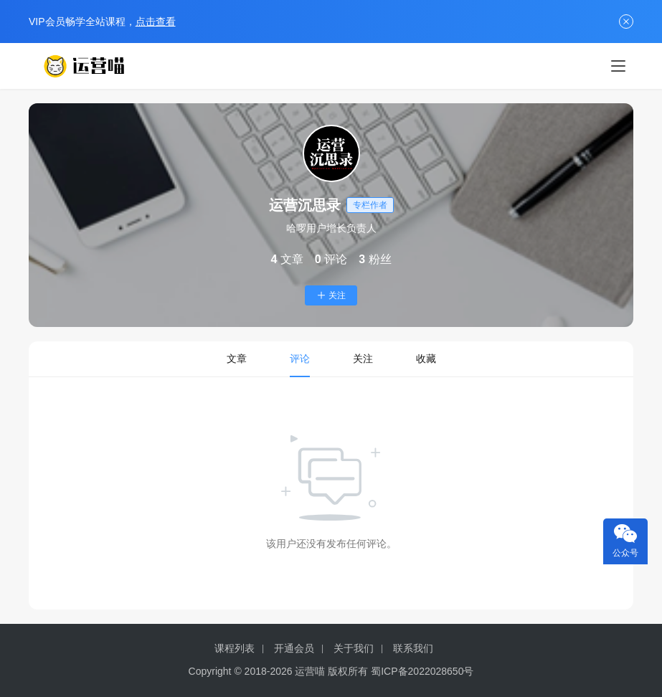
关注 (331, 295)
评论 (300, 358)
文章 (237, 358)
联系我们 (413, 648)
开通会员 (294, 648)
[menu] (618, 66)
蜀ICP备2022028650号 (422, 671)
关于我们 (354, 648)
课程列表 (234, 648)
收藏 (426, 358)
